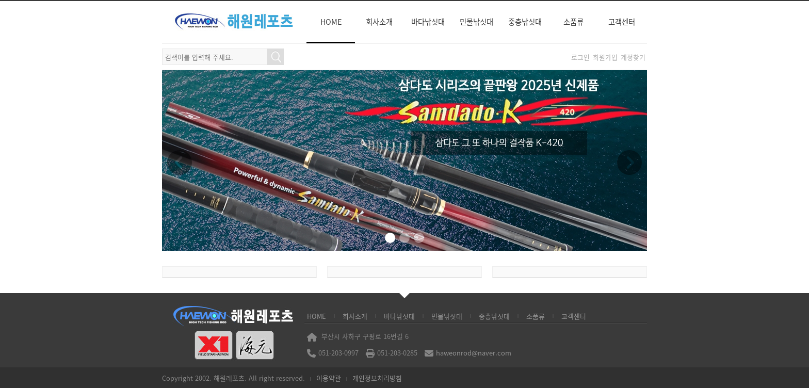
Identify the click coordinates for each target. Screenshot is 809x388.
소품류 (573, 21)
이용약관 (328, 378)
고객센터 (621, 21)
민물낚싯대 (476, 21)
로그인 (580, 57)
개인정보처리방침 (377, 378)
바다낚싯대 (428, 21)
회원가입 (605, 57)
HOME (331, 21)
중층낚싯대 (525, 21)
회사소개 (379, 21)
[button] (390, 238)
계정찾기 (633, 57)
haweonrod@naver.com (473, 353)
